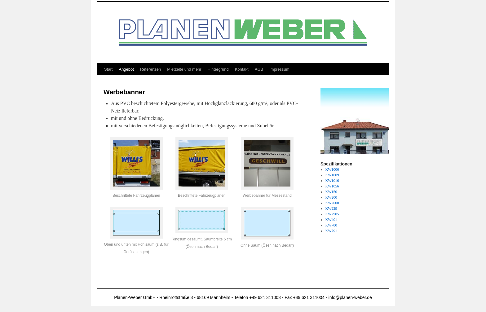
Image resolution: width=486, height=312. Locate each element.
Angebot (126, 69)
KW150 (331, 192)
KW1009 (332, 175)
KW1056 (332, 186)
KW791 (331, 231)
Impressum (279, 69)
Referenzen (150, 69)
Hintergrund (218, 69)
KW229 (331, 208)
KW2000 (332, 203)
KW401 (331, 220)
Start (108, 69)
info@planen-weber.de (350, 297)
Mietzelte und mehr (184, 69)
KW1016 (332, 180)
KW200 (331, 197)
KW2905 (332, 214)
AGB (259, 69)
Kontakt (242, 69)
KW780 (331, 225)
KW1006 (332, 169)
